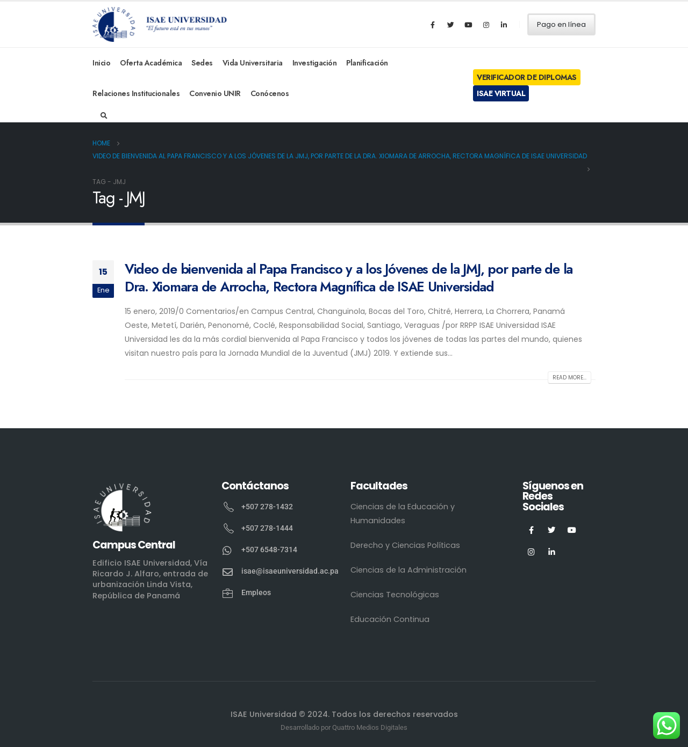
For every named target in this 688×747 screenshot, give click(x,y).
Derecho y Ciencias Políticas (405, 545)
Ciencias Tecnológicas (394, 594)
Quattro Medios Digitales (369, 727)
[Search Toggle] (104, 115)
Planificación (367, 62)
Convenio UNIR (215, 93)
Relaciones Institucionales (136, 93)
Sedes (202, 62)
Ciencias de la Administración (408, 570)
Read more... (569, 378)
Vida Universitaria (253, 62)
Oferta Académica (151, 62)
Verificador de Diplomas (527, 77)
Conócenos (269, 93)
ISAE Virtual (501, 93)
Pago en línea (561, 24)
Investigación (314, 62)
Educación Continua (389, 619)
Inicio (101, 62)
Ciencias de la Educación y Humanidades (402, 513)
